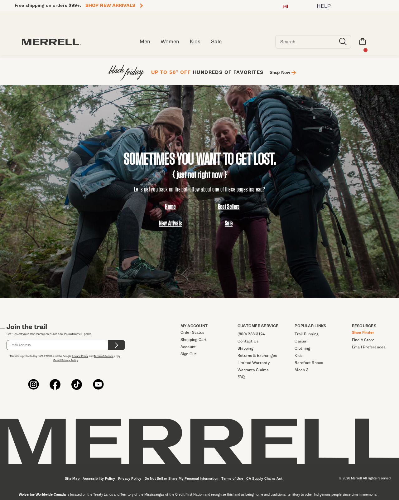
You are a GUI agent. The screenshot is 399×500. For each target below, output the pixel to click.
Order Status (192, 332)
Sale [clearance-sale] (216, 41)
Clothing (302, 348)
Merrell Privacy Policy (65, 360)
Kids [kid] (195, 41)
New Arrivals (170, 223)
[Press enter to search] (343, 42)
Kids (298, 355)
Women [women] (170, 41)
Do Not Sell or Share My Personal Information (182, 479)
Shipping (245, 348)
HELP (324, 6)
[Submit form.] (116, 345)
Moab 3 (301, 369)
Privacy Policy (80, 356)
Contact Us (248, 341)
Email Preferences (369, 347)
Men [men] (145, 41)
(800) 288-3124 (251, 334)
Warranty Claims (253, 369)
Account (188, 346)
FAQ (241, 376)
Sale (229, 223)
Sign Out (188, 354)
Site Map (72, 479)
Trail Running (307, 334)
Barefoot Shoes (309, 362)
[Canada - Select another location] (285, 7)
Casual (301, 341)
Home (170, 207)
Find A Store (363, 339)
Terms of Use (232, 479)
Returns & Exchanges (257, 355)
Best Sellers (229, 207)
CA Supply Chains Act (264, 479)
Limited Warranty (254, 362)
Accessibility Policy (99, 479)
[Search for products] (305, 42)
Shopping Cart (193, 339)
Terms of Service (103, 356)
